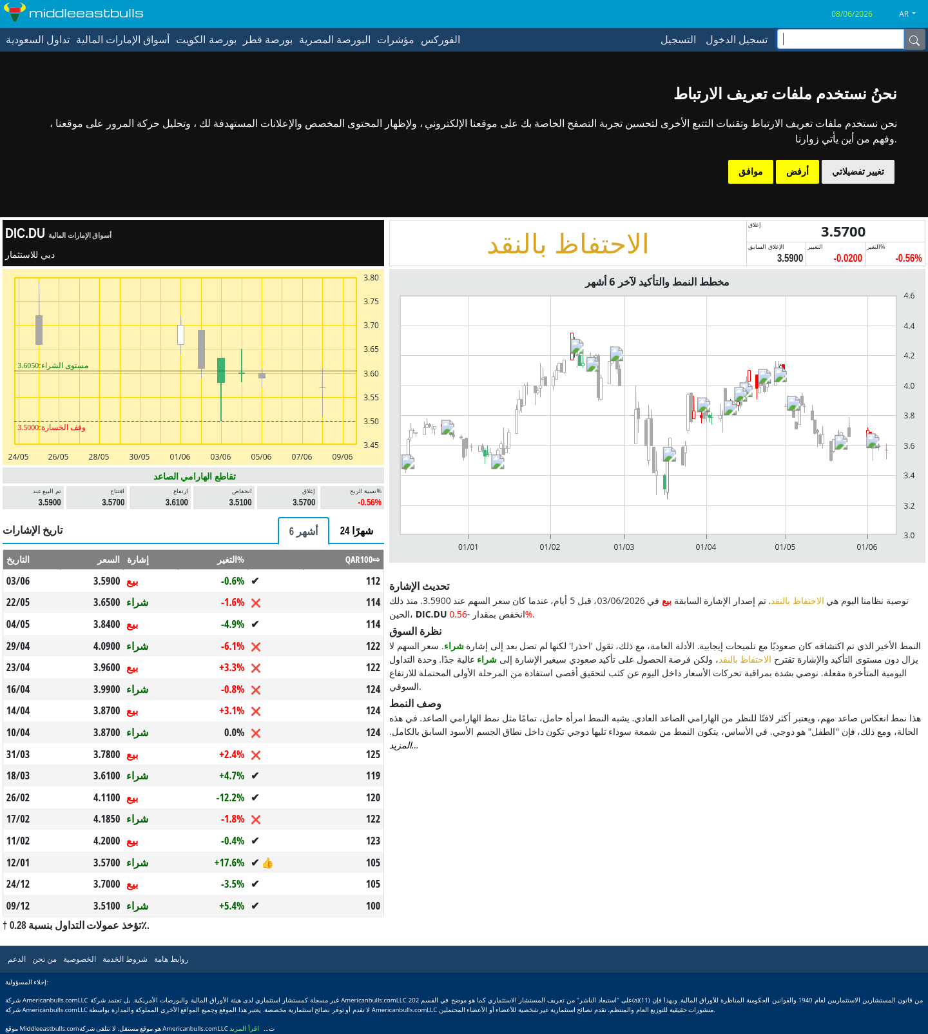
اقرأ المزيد (244, 1028)
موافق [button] (751, 171)
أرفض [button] (797, 171)
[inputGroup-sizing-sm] (840, 39)
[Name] (914, 39)
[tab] (303, 531)
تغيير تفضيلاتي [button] (858, 171)
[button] (912, 14)
